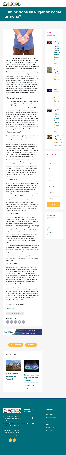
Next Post (31, 345)
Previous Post (16, 345)
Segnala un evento (52, 421)
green (8, 313)
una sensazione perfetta (27, 289)
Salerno (49, 227)
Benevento (50, 232)
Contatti (49, 424)
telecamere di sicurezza (17, 84)
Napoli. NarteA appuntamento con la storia (58, 138)
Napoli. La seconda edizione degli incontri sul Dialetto (57, 116)
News (9, 304)
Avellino (49, 230)
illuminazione (15, 313)
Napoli (55, 63)
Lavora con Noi (51, 418)
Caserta (49, 235)
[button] (53, 169)
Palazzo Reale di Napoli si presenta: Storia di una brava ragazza (57, 48)
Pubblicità (49, 431)
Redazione (10, 309)
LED (27, 234)
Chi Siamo (49, 415)
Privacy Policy (51, 427)
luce (22, 313)
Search (53, 204)
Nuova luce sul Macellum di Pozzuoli (12, 376)
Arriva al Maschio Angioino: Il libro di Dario (57, 72)
